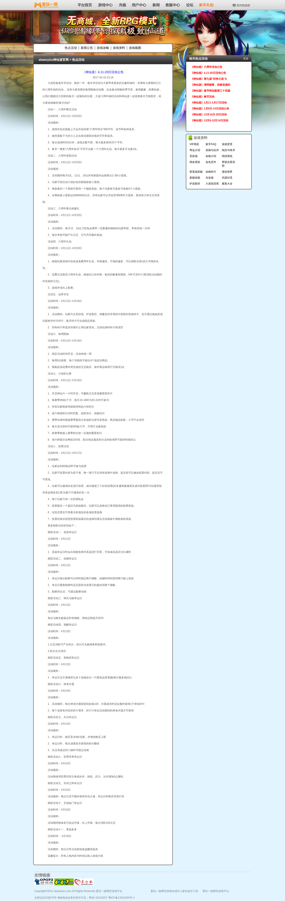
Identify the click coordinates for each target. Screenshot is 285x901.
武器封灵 (227, 177)
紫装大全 (227, 183)
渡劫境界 (227, 171)
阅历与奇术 (228, 150)
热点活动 (71, 48)
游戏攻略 (103, 48)
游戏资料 (119, 48)
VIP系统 (194, 144)
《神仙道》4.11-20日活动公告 (103, 72)
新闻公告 (87, 48)
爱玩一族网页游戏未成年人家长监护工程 (174, 891)
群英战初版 (196, 171)
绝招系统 (227, 156)
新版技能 (195, 177)
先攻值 (210, 177)
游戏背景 (227, 144)
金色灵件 (211, 162)
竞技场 (193, 156)
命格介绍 (211, 156)
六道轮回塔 (212, 183)
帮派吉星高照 (228, 164)
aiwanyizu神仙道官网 (54, 59)
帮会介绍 (195, 150)
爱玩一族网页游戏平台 (216, 891)
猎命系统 (195, 162)
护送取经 (195, 183)
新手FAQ (211, 144)
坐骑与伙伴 (212, 150)
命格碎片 (211, 171)
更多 (245, 58)
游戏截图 (135, 48)
